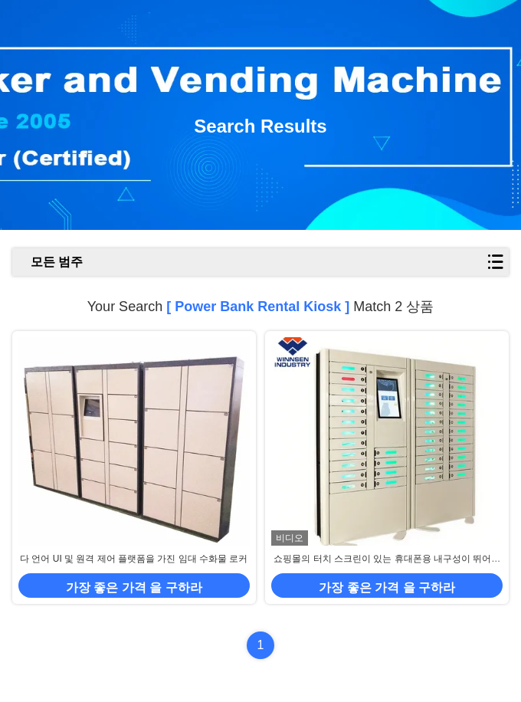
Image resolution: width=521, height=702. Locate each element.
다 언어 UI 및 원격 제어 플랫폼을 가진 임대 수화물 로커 (133, 558)
